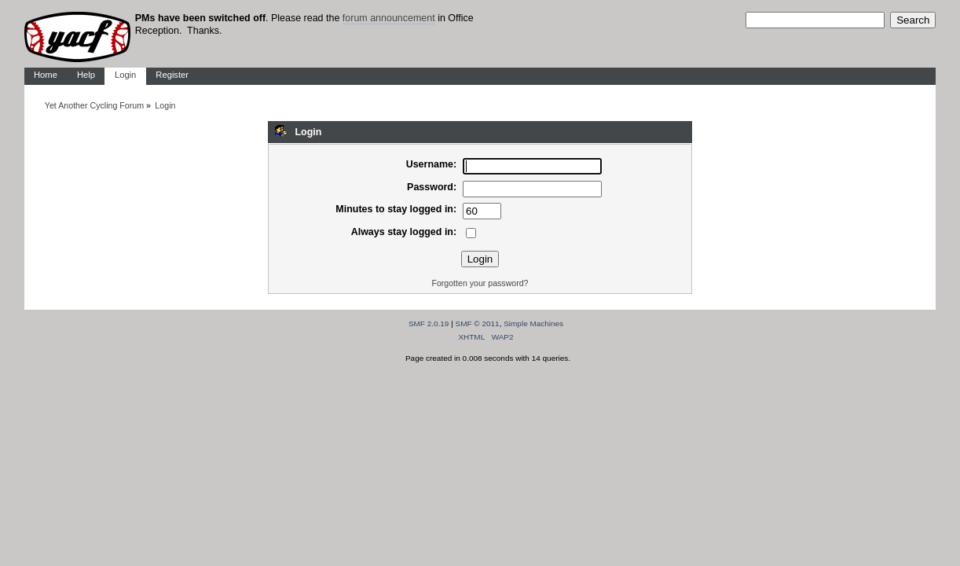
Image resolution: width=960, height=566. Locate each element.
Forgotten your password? (479, 283)
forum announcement (389, 18)
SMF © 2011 (478, 323)
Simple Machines (533, 323)
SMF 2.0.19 (429, 323)
